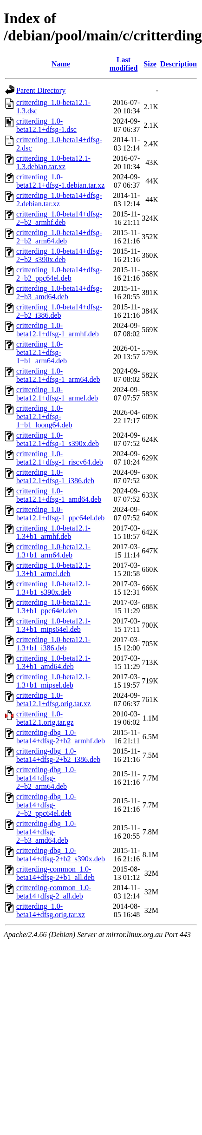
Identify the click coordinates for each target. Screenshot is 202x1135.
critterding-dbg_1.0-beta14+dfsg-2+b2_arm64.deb (46, 778)
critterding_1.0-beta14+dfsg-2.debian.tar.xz (59, 199)
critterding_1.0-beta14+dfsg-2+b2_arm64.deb (59, 237)
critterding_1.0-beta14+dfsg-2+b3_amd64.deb (59, 292)
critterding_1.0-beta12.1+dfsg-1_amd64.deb (58, 495)
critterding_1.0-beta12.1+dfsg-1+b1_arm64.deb (41, 352)
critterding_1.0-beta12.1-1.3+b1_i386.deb (53, 644)
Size (149, 64)
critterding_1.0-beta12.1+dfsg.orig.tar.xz (53, 699)
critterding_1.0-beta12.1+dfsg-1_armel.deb (57, 394)
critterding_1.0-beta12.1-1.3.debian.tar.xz (53, 162)
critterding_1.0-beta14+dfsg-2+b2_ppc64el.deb (59, 274)
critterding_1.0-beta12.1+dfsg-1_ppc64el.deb (60, 513)
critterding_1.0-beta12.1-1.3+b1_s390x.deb (53, 588)
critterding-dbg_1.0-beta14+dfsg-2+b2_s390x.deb (60, 854)
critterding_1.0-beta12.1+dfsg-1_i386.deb (55, 476)
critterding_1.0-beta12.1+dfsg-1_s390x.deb (57, 439)
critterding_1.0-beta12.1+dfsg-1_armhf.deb (57, 329)
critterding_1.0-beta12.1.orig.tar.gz (45, 718)
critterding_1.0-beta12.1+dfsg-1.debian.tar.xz (60, 181)
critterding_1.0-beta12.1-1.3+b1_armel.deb (53, 569)
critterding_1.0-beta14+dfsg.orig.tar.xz (50, 910)
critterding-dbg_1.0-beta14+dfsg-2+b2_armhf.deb (60, 736)
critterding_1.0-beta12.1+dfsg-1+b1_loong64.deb (44, 416)
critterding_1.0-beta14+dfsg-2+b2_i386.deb (59, 311)
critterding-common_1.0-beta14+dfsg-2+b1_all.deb (55, 873)
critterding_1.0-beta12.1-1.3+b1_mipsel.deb (53, 681)
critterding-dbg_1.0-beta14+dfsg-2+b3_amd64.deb (46, 832)
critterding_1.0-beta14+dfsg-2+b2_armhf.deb (59, 218)
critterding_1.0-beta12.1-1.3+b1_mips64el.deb (53, 625)
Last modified (123, 64)
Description (178, 64)
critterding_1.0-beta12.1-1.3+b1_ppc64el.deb (53, 606)
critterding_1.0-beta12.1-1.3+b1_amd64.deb (53, 662)
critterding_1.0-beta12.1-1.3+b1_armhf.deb (53, 532)
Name (61, 64)
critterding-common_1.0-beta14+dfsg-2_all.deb (53, 892)
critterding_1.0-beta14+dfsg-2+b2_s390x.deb (59, 255)
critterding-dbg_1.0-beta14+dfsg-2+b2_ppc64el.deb (46, 805)
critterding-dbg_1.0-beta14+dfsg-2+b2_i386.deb (58, 755)
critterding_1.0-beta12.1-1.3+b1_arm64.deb (53, 551)
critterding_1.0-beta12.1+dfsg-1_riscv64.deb (59, 458)
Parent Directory (40, 90)
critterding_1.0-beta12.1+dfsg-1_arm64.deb (58, 375)
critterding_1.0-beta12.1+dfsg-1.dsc (46, 125)
